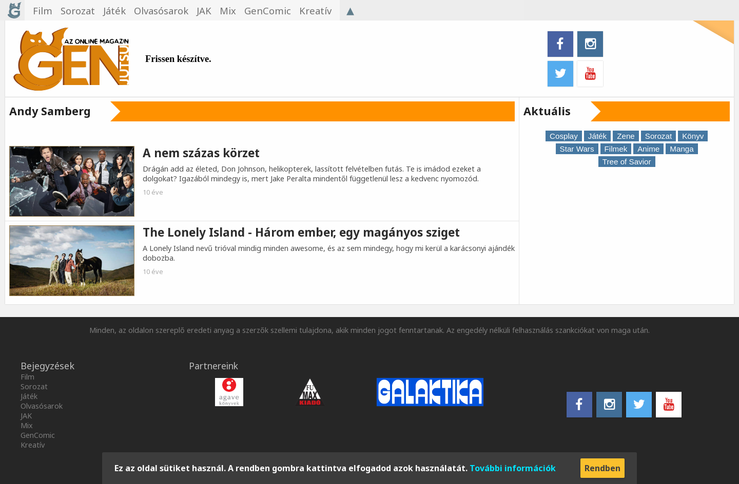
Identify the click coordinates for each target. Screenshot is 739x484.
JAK (26, 415)
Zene (626, 136)
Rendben (602, 468)
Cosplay (564, 136)
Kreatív (33, 445)
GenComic (38, 435)
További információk (513, 468)
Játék (597, 136)
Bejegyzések (47, 366)
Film (27, 377)
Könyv (693, 136)
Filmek (616, 148)
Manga (681, 148)
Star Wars (577, 148)
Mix (27, 425)
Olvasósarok (42, 406)
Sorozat (658, 136)
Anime (648, 148)
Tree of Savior (626, 161)
